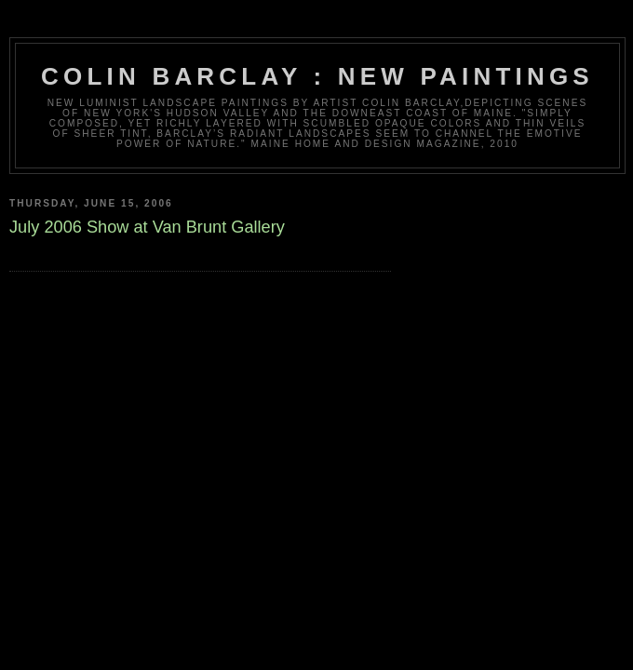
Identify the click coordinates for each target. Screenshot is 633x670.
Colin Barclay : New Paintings (317, 76)
